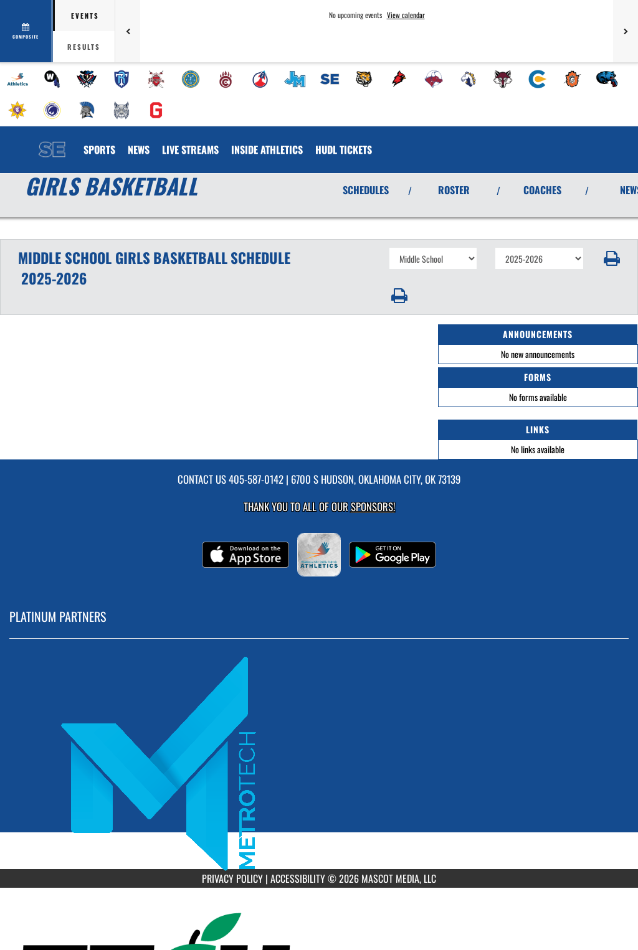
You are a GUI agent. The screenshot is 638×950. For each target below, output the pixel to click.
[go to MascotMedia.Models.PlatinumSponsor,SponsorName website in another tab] (319, 763)
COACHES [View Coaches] (542, 190)
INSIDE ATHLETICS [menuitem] (267, 149)
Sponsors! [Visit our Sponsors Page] (373, 506)
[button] (611, 258)
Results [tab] (83, 47)
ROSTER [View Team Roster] (454, 190)
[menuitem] (17, 79)
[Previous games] (127, 31)
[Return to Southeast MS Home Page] (51, 142)
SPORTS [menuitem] (99, 149)
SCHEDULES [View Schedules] (366, 190)
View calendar (406, 15)
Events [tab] (85, 16)
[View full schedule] (26, 31)
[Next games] (625, 31)
